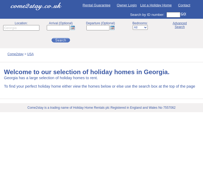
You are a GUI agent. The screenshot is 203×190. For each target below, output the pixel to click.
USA (30, 54)
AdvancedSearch (180, 25)
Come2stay (15, 54)
